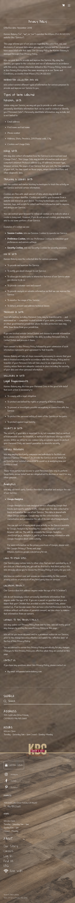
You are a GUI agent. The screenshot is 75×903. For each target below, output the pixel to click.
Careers (8, 851)
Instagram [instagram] (11, 774)
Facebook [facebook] (10, 781)
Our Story (11, 846)
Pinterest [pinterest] (11, 787)
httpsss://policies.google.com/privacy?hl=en (27, 551)
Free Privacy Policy (28, 54)
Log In (8, 856)
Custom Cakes (14, 765)
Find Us (8, 861)
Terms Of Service (9, 897)
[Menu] (69, 5)
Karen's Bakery (9, 894)
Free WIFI (13, 871)
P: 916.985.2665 (12, 806)
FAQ (6, 866)
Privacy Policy (20, 897)
